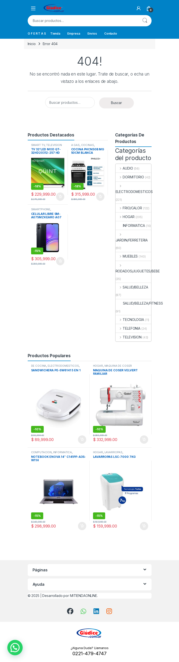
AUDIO (124, 168)
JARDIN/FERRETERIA (132, 237)
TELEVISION (54, 145)
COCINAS (87, 145)
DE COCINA (38, 365)
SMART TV (38, 145)
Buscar (145, 20)
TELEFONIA (128, 328)
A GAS (75, 145)
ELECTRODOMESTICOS (134, 189)
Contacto (110, 33)
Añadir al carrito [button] (60, 196)
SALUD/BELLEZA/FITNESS (139, 303)
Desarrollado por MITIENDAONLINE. (70, 596)
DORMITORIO (130, 177)
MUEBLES (127, 256)
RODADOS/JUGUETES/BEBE (138, 268)
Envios (92, 33)
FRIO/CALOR (129, 208)
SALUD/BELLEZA (132, 287)
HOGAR (125, 217)
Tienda (55, 33)
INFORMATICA (130, 225)
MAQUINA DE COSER (118, 365)
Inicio (32, 44)
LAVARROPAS (113, 452)
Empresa (73, 33)
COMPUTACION (41, 452)
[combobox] (83, 20)
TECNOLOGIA (130, 319)
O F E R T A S (37, 33)
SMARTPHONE (41, 209)
